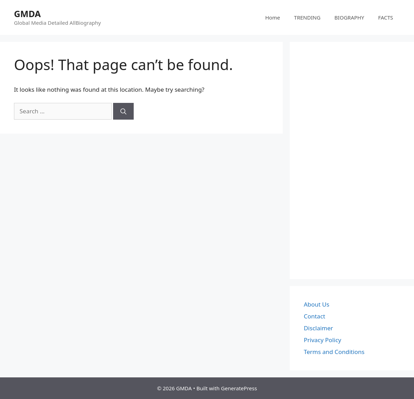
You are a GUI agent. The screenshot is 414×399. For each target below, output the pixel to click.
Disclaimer (318, 328)
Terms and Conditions (334, 352)
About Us (316, 304)
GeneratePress (239, 388)
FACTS (385, 17)
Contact (314, 316)
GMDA (27, 14)
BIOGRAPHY (349, 17)
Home (272, 17)
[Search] (123, 111)
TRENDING (307, 17)
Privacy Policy (322, 340)
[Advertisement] (352, 160)
